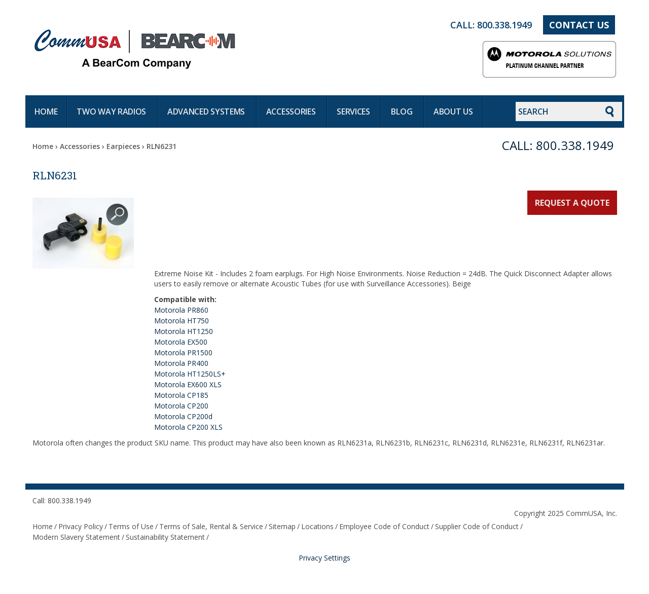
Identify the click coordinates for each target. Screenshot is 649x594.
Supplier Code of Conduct (477, 526)
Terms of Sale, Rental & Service (211, 526)
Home (46, 111)
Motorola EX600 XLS (188, 384)
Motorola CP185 (181, 395)
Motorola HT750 (181, 320)
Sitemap (282, 526)
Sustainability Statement (165, 537)
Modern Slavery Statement (76, 537)
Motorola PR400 (181, 363)
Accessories (291, 111)
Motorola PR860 (181, 310)
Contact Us (579, 25)
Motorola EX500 (180, 342)
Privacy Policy (80, 526)
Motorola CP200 (181, 406)
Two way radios (112, 111)
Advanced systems (207, 111)
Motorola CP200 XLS (188, 427)
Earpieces (123, 146)
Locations (317, 526)
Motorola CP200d (183, 416)
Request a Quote (572, 202)
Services (354, 111)
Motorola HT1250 (183, 331)
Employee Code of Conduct (384, 526)
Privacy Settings (324, 558)
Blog (402, 111)
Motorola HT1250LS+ (190, 374)
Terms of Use (131, 526)
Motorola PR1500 (183, 352)
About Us (453, 111)
